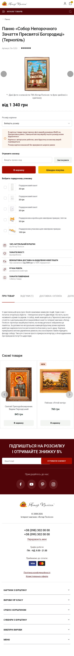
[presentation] (4, 74)
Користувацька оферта (37, 577)
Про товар (8, 296)
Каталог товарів (12, 11)
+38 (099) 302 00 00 (37, 535)
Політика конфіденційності (37, 573)
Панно (7, 19)
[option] (26, 298)
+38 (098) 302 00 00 (37, 531)
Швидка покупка (55, 170)
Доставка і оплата (50, 296)
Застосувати (62, 160)
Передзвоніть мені (37, 539)
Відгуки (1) (27, 296)
